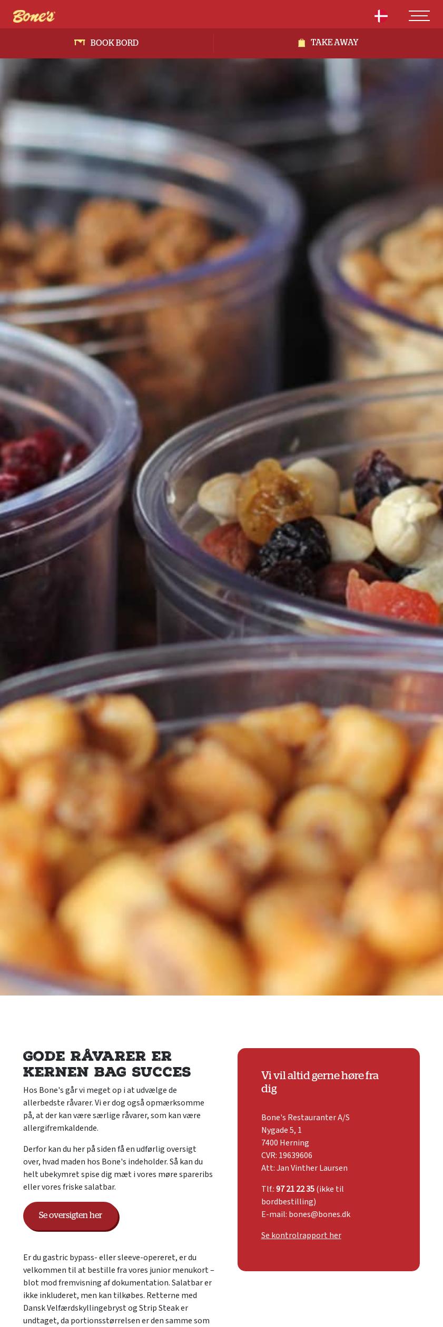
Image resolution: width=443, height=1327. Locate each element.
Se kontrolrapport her (301, 1235)
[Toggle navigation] (419, 16)
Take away (335, 42)
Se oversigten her (70, 1215)
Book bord (115, 43)
